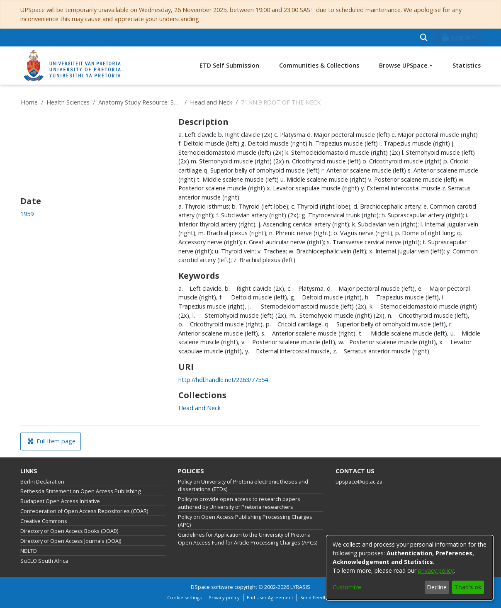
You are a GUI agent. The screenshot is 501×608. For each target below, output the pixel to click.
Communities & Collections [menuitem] (319, 65)
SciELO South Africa (44, 560)
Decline (437, 587)
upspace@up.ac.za (359, 481)
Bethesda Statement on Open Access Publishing (80, 491)
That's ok (468, 587)
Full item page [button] (51, 441)
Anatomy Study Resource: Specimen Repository (139, 102)
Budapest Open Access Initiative (60, 501)
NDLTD (28, 550)
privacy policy (436, 570)
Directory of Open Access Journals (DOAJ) (70, 541)
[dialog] (410, 568)
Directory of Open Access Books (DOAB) (69, 531)
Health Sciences (68, 102)
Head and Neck (211, 102)
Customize (347, 587)
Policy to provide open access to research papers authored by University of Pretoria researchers (239, 503)
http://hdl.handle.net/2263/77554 (223, 380)
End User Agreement (270, 597)
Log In (456, 37)
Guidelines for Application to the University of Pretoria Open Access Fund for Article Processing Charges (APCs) (247, 538)
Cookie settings (184, 597)
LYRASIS (300, 587)
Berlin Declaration (42, 481)
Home (29, 102)
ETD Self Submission (229, 65)
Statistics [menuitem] (466, 65)
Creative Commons (43, 521)
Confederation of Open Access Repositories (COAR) (84, 511)
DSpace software (212, 587)
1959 (27, 214)
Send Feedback (317, 597)
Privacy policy (224, 597)
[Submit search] (423, 37)
